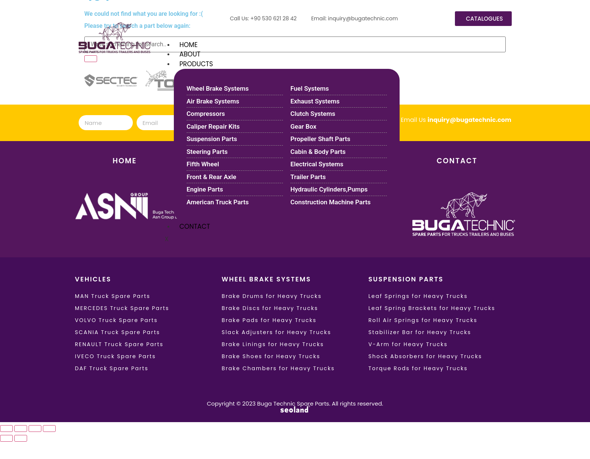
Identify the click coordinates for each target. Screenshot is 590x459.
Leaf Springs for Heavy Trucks (418, 296)
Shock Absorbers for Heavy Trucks (425, 356)
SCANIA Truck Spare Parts (117, 332)
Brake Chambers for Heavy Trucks (278, 368)
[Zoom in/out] (6, 428)
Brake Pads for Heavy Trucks (269, 320)
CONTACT (194, 226)
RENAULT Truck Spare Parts (119, 344)
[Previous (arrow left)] (6, 438)
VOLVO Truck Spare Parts (116, 320)
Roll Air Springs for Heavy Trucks (422, 320)
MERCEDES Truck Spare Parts (122, 308)
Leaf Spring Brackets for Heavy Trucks (431, 308)
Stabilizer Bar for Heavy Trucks (419, 332)
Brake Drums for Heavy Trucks (272, 296)
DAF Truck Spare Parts (111, 368)
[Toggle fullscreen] (20, 428)
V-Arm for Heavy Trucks (408, 344)
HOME (188, 44)
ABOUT (190, 54)
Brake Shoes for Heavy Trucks (271, 356)
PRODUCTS (196, 63)
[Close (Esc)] (49, 428)
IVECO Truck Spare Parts (115, 356)
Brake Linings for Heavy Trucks (273, 344)
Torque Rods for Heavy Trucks (418, 368)
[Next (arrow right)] (20, 438)
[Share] (35, 428)
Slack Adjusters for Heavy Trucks (276, 332)
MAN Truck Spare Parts (112, 296)
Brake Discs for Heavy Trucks (270, 308)
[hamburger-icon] (517, 43)
